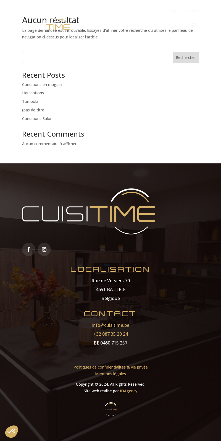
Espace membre (184, 10)
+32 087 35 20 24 (110, 334)
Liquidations (33, 92)
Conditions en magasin (43, 84)
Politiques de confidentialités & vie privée (110, 367)
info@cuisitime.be (110, 325)
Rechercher (186, 57)
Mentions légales (110, 373)
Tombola (30, 101)
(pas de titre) (34, 110)
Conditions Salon (37, 118)
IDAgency (128, 390)
